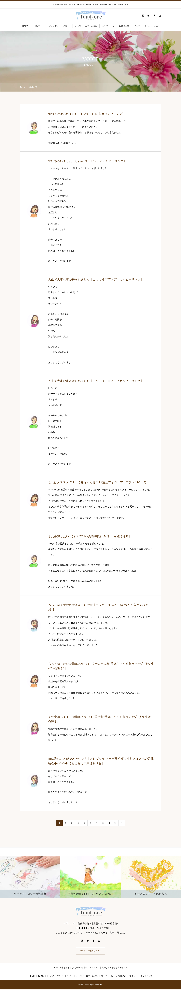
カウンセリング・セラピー (58, 26)
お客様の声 (124, 26)
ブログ (137, 26)
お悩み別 (37, 26)
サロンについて (152, 26)
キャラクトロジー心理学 (86, 26)
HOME (25, 26)
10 (115, 823)
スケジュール (108, 26)
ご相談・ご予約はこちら (90, 951)
